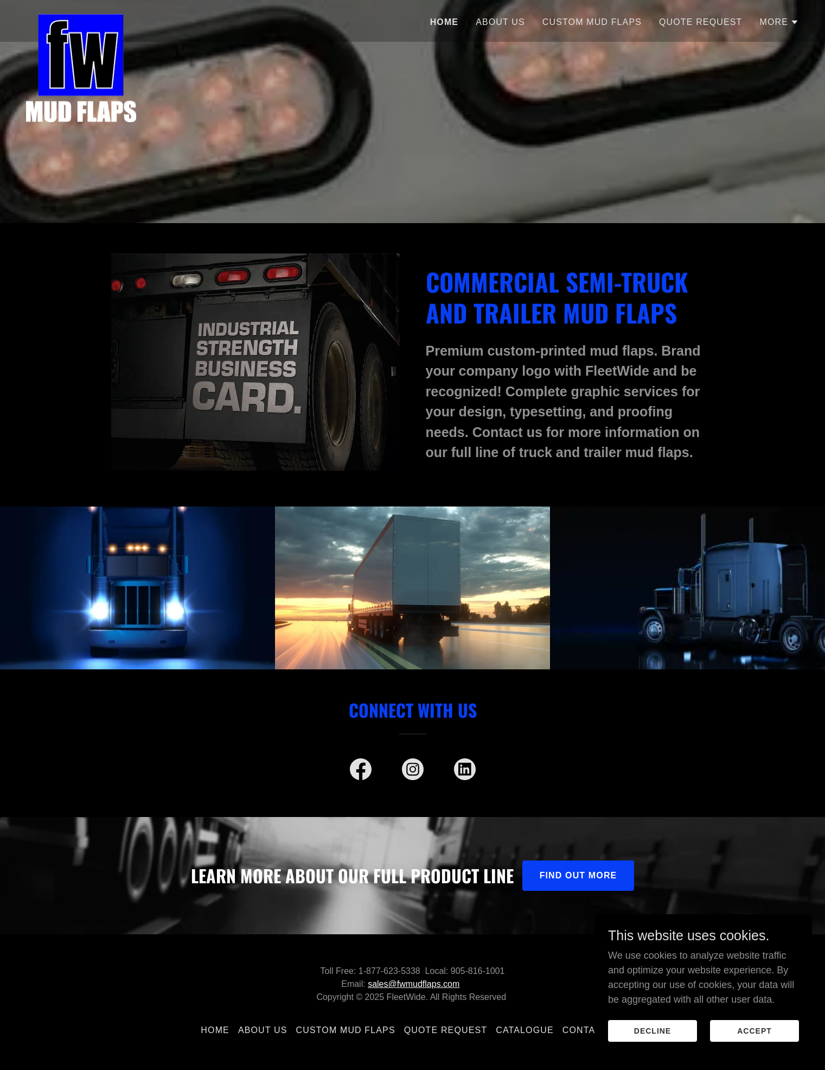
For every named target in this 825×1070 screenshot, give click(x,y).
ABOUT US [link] (500, 22)
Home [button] (215, 1030)
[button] (779, 22)
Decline (652, 1046)
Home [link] (444, 22)
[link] (81, 19)
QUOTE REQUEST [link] (700, 22)
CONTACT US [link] (593, 1030)
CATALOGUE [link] (525, 1030)
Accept (754, 1046)
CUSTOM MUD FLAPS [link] (592, 22)
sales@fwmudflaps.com (413, 984)
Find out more (578, 875)
